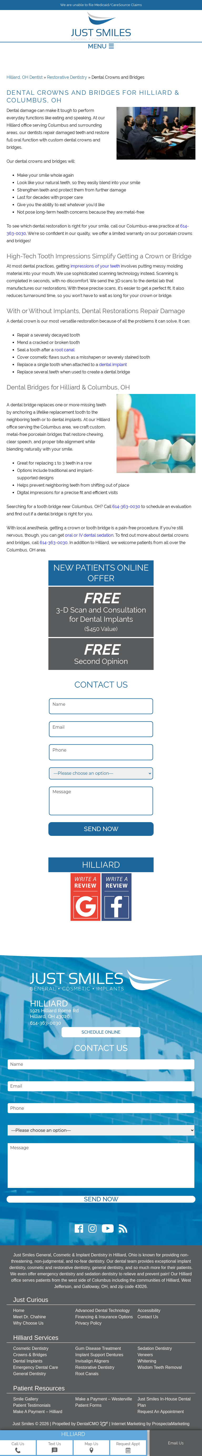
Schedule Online (101, 1032)
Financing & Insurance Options (104, 1317)
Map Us (91, 1447)
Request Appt (128, 1447)
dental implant (113, 364)
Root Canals (86, 1373)
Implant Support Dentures (99, 1355)
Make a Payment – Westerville (103, 1399)
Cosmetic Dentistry (30, 1348)
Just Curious (30, 1299)
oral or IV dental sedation (89, 535)
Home (18, 1310)
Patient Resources (39, 1388)
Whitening (147, 1361)
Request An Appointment (161, 1411)
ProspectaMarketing (170, 1424)
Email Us (176, 1443)
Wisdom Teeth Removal (160, 1367)
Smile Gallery (25, 1399)
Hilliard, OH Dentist (25, 77)
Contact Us (148, 1317)
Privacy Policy (88, 1323)
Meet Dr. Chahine (29, 1317)
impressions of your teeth (95, 266)
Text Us (54, 1447)
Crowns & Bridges (30, 1355)
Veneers (145, 1355)
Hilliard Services (35, 1337)
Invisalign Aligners (92, 1361)
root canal (64, 349)
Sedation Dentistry (155, 1348)
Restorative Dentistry (67, 77)
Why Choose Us (28, 1323)
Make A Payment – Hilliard (37, 1411)
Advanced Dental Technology (102, 1310)
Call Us (18, 1447)
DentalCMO (92, 1424)
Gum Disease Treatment (98, 1348)
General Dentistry (29, 1373)
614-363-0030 (126, 506)
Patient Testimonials (31, 1405)
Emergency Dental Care (35, 1367)
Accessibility (149, 1310)
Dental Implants (27, 1361)
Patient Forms (88, 1405)
